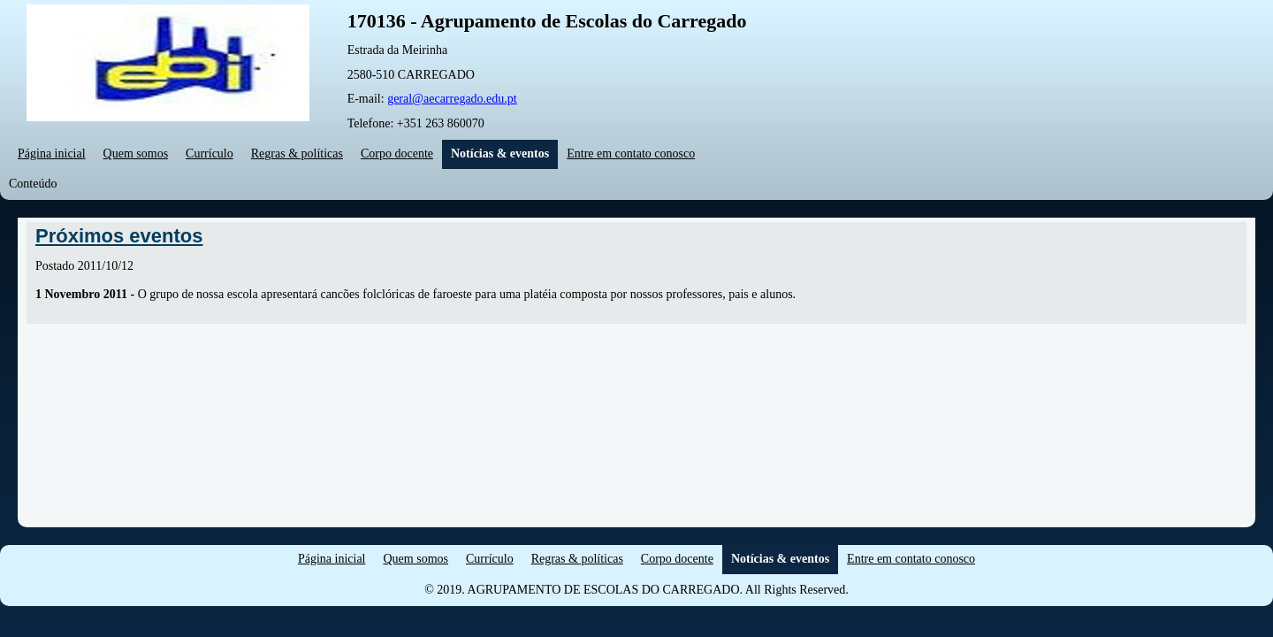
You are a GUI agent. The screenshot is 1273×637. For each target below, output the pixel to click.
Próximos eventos (119, 236)
